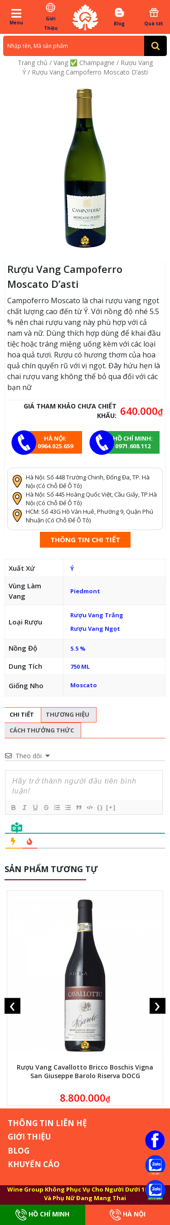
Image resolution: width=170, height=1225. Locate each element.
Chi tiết (22, 714)
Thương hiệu (67, 714)
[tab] (21, 715)
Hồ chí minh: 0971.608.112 (133, 442)
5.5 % (78, 648)
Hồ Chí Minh (42, 1214)
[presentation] (12, 1006)
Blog (119, 17)
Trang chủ (33, 62)
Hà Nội (128, 1214)
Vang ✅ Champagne (84, 62)
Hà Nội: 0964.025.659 (55, 442)
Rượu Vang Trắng (96, 615)
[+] (111, 807)
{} (100, 807)
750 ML (80, 666)
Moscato (83, 685)
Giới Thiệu (50, 16)
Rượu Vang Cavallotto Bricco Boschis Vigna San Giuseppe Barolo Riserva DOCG (85, 1071)
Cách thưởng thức (42, 730)
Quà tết (153, 17)
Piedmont (85, 591)
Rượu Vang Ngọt (95, 628)
